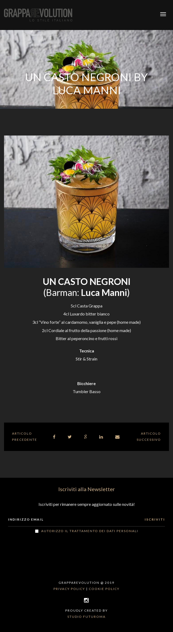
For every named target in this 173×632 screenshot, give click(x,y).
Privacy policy (69, 589)
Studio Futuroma (86, 617)
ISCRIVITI (155, 519)
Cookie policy (104, 589)
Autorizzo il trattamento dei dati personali (89, 531)
